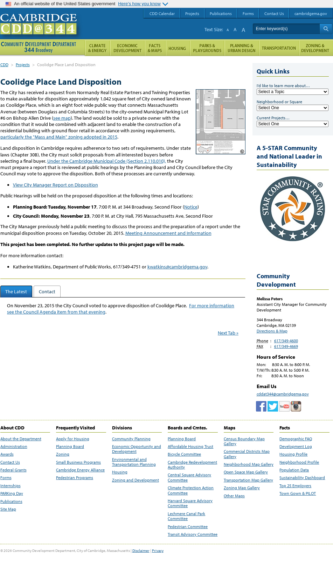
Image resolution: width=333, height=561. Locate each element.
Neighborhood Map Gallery (248, 464)
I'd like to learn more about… (283, 85)
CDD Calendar (162, 13)
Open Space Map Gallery (246, 472)
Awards (7, 454)
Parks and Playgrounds (207, 48)
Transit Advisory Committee (192, 534)
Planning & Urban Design (241, 48)
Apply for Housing (72, 438)
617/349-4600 (286, 340)
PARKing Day (11, 493)
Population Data (294, 470)
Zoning (62, 454)
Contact (47, 291)
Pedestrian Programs (74, 477)
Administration (13, 446)
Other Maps (234, 495)
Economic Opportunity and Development (136, 449)
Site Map (8, 509)
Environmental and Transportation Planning (134, 462)
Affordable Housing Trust (190, 446)
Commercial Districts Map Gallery (247, 454)
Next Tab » (228, 333)
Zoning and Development (135, 480)
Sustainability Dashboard (302, 477)
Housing (119, 472)
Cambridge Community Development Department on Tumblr (284, 406)
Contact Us (10, 462)
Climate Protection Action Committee (191, 490)
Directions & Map (272, 331)
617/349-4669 (286, 346)
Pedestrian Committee (188, 526)
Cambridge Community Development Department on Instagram (296, 406)
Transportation (279, 48)
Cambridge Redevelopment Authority (192, 465)
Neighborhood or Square (279, 101)
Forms (6, 477)
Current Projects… (273, 117)
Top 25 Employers (295, 485)
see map (62, 118)
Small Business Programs (78, 462)
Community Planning (131, 438)
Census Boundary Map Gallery (244, 441)
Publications (11, 501)
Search (325, 28)
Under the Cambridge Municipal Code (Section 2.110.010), (106, 161)
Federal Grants (13, 470)
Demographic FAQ (295, 438)
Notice (190, 207)
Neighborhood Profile (299, 462)
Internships (10, 485)
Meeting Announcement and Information (168, 233)
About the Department (20, 438)
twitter (273, 406)
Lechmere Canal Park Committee (186, 516)
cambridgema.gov (310, 13)
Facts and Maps (155, 48)
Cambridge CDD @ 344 (41, 31)
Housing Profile (293, 454)
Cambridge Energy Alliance (80, 470)
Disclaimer (141, 550)
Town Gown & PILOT (297, 493)
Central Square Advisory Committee (189, 477)
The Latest (16, 291)
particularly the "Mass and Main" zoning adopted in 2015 (58, 137)
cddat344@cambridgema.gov (283, 394)
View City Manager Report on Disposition (55, 185)
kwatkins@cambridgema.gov (177, 267)
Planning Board (70, 446)
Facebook (261, 406)
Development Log (295, 446)
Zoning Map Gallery (242, 487)
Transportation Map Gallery (248, 480)
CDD (4, 64)
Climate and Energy (97, 48)
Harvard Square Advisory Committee (190, 503)
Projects (23, 64)
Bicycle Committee (184, 454)
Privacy (158, 550)
